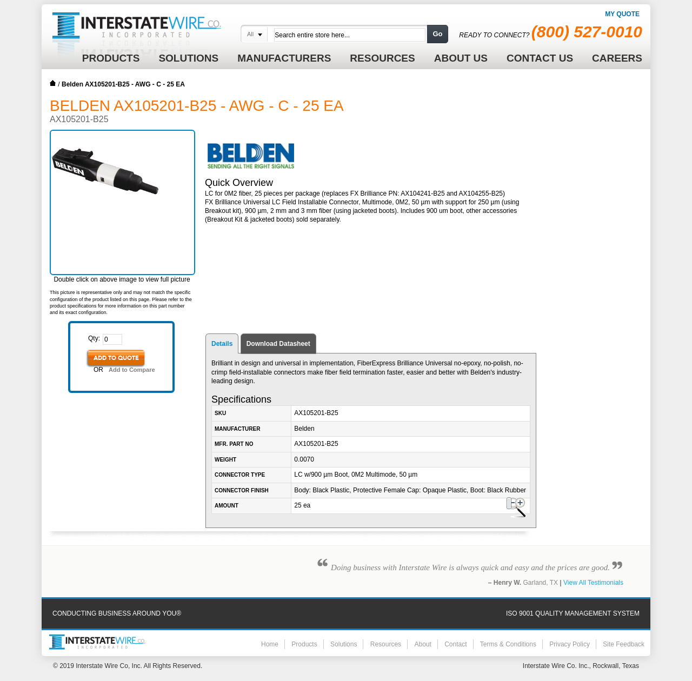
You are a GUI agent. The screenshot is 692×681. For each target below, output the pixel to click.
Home (53, 83)
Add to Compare (132, 369)
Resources (385, 644)
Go (437, 34)
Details (221, 344)
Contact (455, 644)
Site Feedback (623, 644)
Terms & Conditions (508, 644)
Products (304, 644)
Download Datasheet (278, 344)
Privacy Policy (569, 644)
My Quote (622, 14)
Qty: (94, 338)
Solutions (343, 644)
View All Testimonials (593, 582)
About (422, 644)
